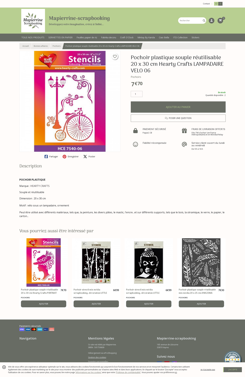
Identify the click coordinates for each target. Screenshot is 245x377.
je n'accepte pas (208, 369)
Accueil (25, 46)
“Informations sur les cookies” (88, 372)
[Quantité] (136, 94)
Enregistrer (71, 156)
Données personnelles (98, 361)
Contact (206, 3)
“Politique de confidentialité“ (128, 372)
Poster (89, 156)
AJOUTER (43, 303)
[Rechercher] (204, 20)
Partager (51, 156)
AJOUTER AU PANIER (178, 107)
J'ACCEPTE (232, 369)
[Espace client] (211, 20)
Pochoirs (56, 46)
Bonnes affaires (41, 46)
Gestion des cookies (97, 357)
